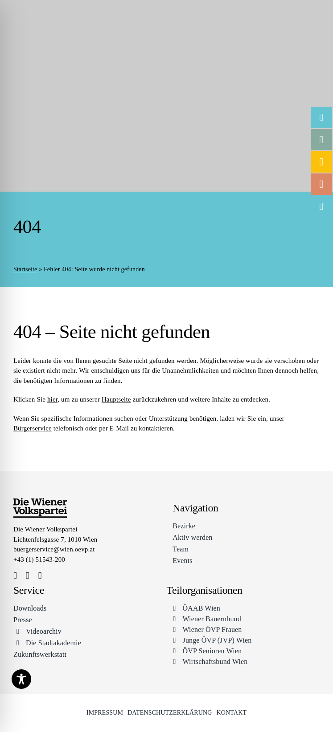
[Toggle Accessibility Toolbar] (21, 679)
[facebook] (15, 575)
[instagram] (27, 575)
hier (52, 399)
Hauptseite (116, 399)
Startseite (25, 269)
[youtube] (40, 575)
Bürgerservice (32, 428)
